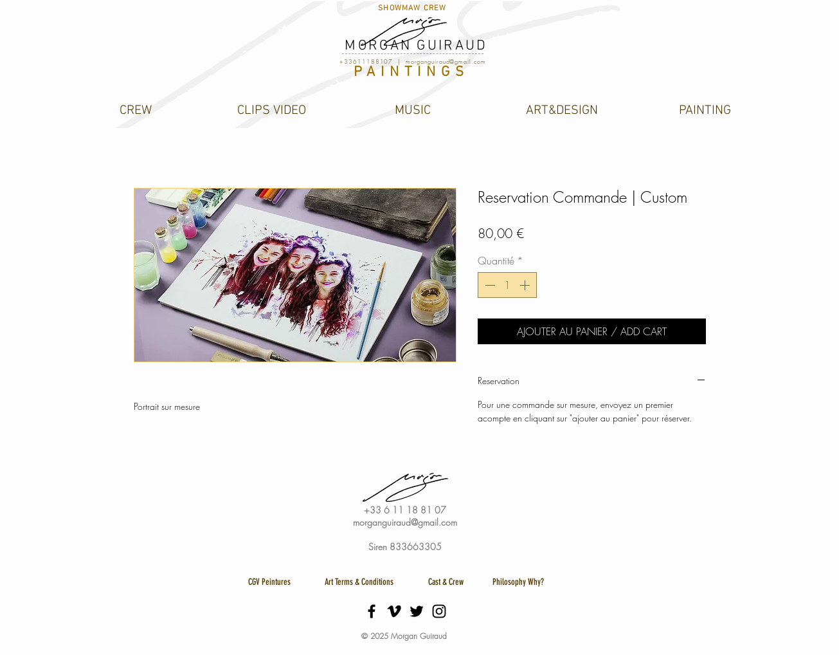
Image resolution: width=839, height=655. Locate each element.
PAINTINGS (411, 72)
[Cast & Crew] (446, 582)
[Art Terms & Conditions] (359, 582)
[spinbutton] (507, 285)
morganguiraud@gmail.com (446, 62)
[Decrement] (489, 285)
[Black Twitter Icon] (417, 611)
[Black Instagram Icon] (439, 611)
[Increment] (526, 285)
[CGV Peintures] (269, 582)
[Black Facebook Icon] (372, 611)
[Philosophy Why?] (518, 582)
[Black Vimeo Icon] (394, 611)
